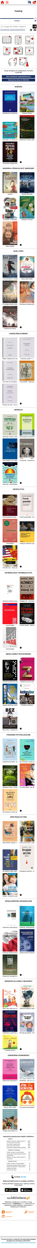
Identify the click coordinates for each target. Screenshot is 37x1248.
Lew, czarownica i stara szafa (13, 1142)
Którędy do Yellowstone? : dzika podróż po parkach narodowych (21, 1166)
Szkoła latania (10, 1155)
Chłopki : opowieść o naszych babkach (15, 1152)
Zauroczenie (9, 1158)
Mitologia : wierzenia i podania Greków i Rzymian (18, 1141)
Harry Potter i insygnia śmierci (13, 1144)
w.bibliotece (18, 1203)
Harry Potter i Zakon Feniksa (13, 1145)
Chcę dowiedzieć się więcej (9, 1242)
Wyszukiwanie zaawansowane (10, 30)
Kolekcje (22, 30)
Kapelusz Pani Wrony (11, 1168)
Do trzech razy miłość (11, 1169)
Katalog (17, 21)
